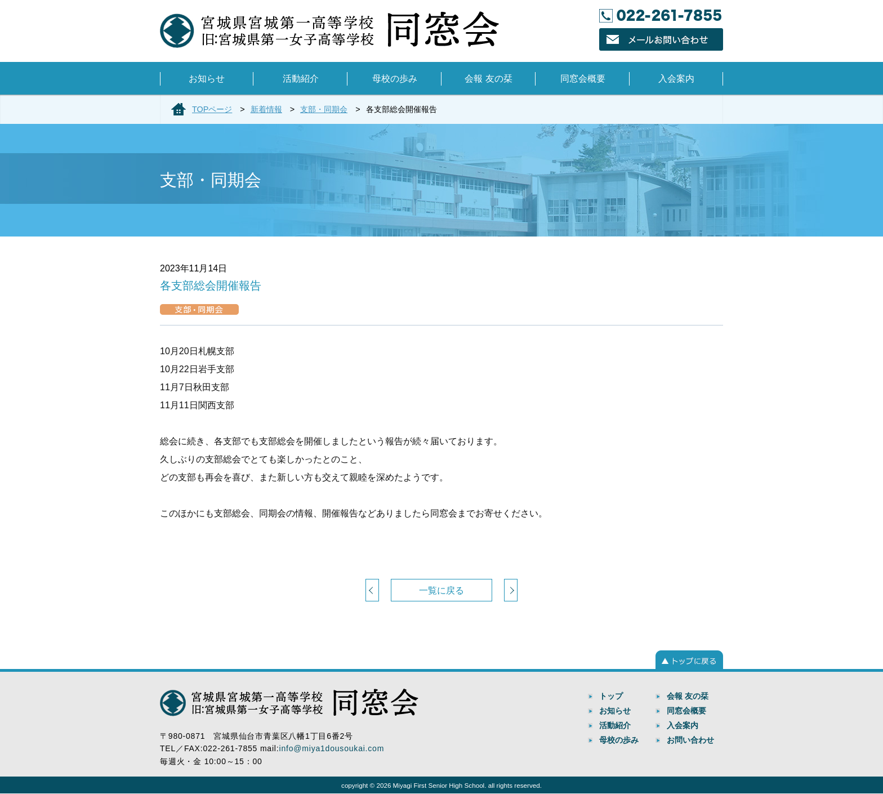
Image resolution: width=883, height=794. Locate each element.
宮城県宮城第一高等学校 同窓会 (329, 29)
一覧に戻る (441, 590)
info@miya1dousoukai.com (331, 748)
